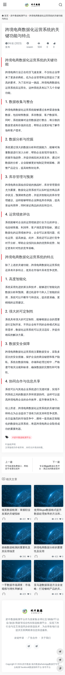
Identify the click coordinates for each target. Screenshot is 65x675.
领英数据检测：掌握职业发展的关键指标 (16, 511)
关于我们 (46, 637)
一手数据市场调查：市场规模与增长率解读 (16, 586)
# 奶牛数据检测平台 (21, 437)
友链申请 (19, 637)
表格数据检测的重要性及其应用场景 (16, 549)
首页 (6, 15)
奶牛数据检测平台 (19, 15)
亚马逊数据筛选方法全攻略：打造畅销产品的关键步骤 (48, 587)
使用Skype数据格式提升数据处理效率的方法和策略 (48, 512)
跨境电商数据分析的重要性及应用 (48, 549)
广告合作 (32, 637)
